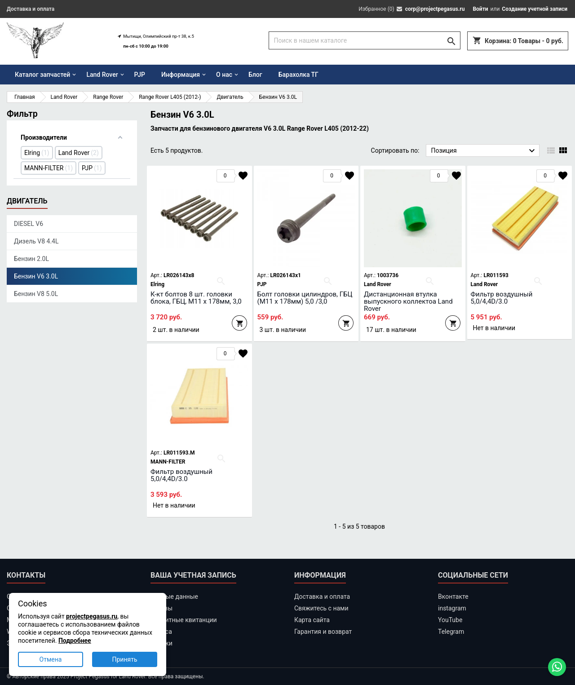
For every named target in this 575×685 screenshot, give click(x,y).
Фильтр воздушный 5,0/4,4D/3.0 (502, 297)
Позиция (484, 151)
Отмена (51, 659)
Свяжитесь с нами (321, 608)
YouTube (450, 619)
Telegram (451, 631)
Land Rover (102, 74)
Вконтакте (453, 596)
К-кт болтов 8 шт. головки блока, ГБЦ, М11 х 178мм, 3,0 (196, 297)
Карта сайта (312, 619)
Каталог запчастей (42, 74)
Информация (180, 74)
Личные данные (174, 596)
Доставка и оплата (30, 9)
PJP (139, 74)
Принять (124, 659)
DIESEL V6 (28, 223)
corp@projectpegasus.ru (435, 9)
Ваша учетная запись (193, 575)
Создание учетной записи (534, 9)
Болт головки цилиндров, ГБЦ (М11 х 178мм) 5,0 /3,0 (305, 297)
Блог (255, 74)
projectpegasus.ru (91, 616)
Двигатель (27, 201)
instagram (452, 608)
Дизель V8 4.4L (36, 241)
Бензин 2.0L (31, 258)
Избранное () (376, 9)
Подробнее (74, 640)
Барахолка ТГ (298, 74)
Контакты (26, 575)
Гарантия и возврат (323, 631)
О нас (224, 74)
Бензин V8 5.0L (36, 293)
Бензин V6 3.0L (36, 276)
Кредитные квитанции (183, 619)
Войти (480, 9)
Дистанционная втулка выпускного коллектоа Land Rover (408, 301)
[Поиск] (364, 40)
